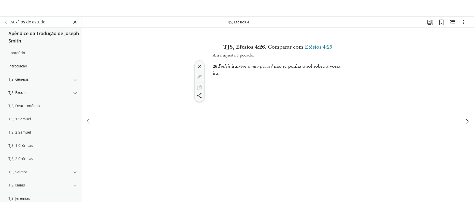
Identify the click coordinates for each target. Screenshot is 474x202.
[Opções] (464, 24)
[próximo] (467, 106)
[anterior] (88, 106)
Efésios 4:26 (318, 49)
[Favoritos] (441, 24)
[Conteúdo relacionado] (453, 24)
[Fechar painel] (75, 24)
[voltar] (6, 24)
